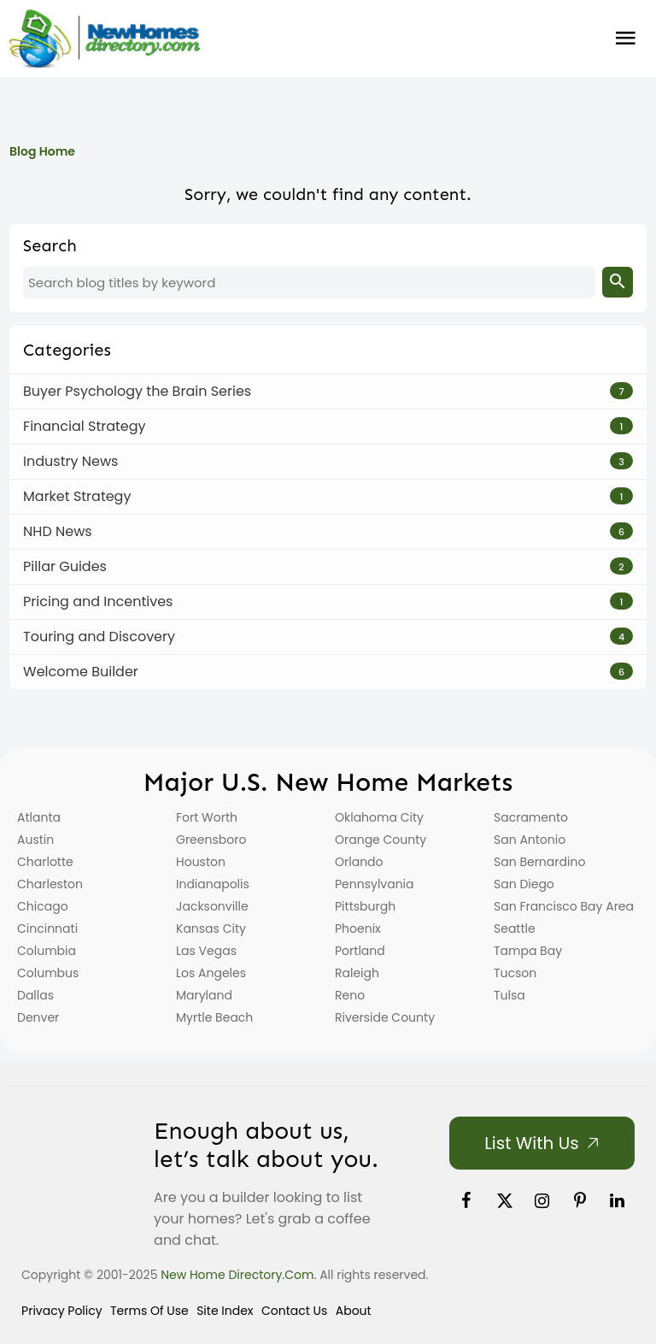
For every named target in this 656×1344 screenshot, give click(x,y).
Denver (38, 1017)
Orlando (359, 861)
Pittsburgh (365, 906)
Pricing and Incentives (98, 601)
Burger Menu (625, 38)
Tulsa (509, 995)
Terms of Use (149, 1310)
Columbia (46, 950)
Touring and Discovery (99, 636)
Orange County (380, 839)
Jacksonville (212, 906)
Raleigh (357, 972)
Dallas (35, 995)
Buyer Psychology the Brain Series (137, 391)
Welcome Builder (80, 671)
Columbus (48, 972)
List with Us (531, 1143)
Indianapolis (212, 884)
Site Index (224, 1310)
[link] (466, 1200)
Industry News (70, 461)
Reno (350, 995)
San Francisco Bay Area (564, 906)
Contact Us (294, 1310)
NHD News (57, 531)
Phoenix (358, 928)
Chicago (42, 906)
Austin (35, 839)
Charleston (50, 884)
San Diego (524, 884)
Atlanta (39, 817)
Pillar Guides (65, 566)
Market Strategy (77, 496)
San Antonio (529, 839)
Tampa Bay (528, 950)
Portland (360, 950)
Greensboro (211, 839)
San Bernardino (539, 861)
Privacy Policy (61, 1310)
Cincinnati (47, 928)
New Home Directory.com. (238, 1274)
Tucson (515, 972)
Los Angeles (211, 972)
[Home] (104, 38)
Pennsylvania (374, 884)
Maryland (204, 995)
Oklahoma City (379, 817)
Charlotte (45, 861)
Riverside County (385, 1017)
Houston (201, 861)
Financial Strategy (84, 426)
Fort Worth (206, 817)
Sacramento (531, 817)
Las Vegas (206, 950)
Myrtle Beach (214, 1017)
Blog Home (42, 151)
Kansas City (211, 928)
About (354, 1310)
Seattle (515, 928)
